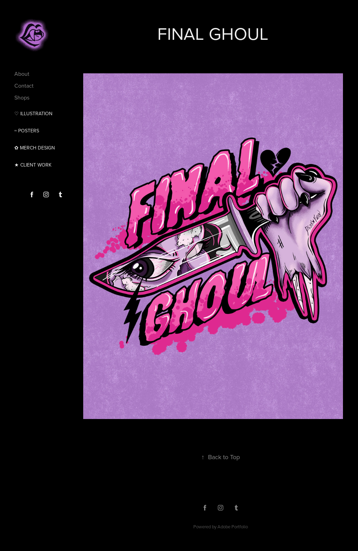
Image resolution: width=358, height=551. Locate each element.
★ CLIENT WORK (32, 164)
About (21, 74)
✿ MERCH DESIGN (34, 147)
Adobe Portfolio (232, 526)
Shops (21, 97)
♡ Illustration (33, 113)
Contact (24, 85)
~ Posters (26, 130)
